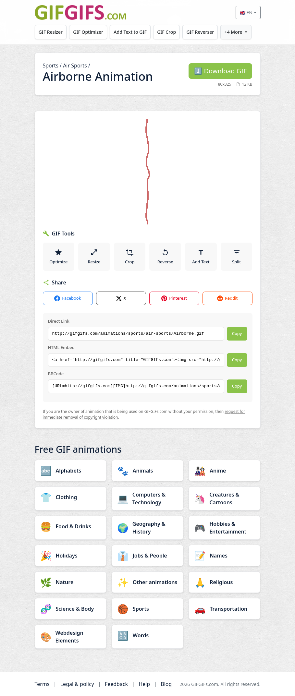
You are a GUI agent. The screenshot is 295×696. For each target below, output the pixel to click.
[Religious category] (224, 582)
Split (236, 256)
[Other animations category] (147, 582)
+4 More (233, 32)
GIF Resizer (51, 32)
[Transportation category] (224, 609)
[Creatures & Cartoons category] (224, 498)
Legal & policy (77, 684)
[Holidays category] (70, 556)
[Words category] (147, 635)
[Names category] (224, 556)
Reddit (227, 298)
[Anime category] (224, 471)
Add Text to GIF (130, 32)
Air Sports (75, 65)
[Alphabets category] (70, 471)
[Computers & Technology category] (147, 498)
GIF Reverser (200, 32)
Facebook (67, 298)
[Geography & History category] (147, 528)
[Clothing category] (70, 497)
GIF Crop (166, 32)
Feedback (116, 684)
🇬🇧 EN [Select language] (246, 12)
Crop (130, 256)
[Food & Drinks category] (70, 526)
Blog (166, 684)
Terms (42, 684)
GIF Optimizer (88, 32)
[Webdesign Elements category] (70, 637)
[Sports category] (147, 609)
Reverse (165, 256)
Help (144, 684)
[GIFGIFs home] (80, 12)
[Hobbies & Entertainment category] (224, 528)
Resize (94, 256)
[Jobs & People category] (147, 556)
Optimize (58, 256)
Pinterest (174, 298)
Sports (50, 65)
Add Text (201, 256)
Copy (237, 334)
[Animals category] (147, 471)
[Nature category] (70, 582)
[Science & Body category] (70, 609)
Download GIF (220, 70)
